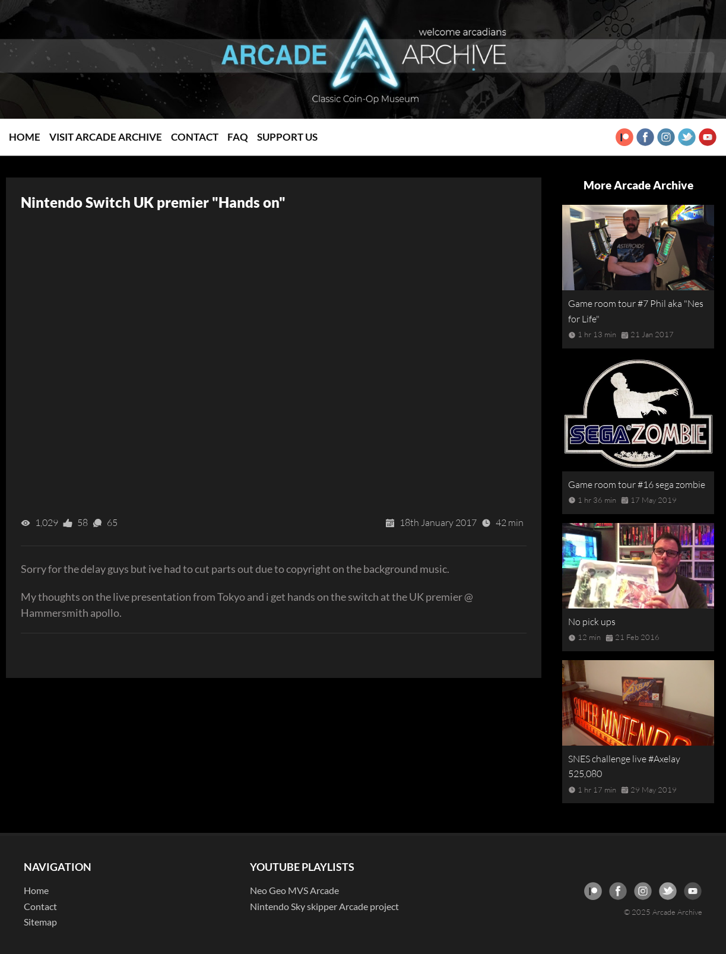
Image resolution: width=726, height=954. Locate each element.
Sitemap (40, 921)
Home (24, 137)
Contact (194, 137)
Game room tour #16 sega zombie (636, 484)
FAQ (237, 137)
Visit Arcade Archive (105, 137)
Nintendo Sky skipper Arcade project (324, 906)
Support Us (287, 137)
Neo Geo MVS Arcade (294, 890)
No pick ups (592, 621)
